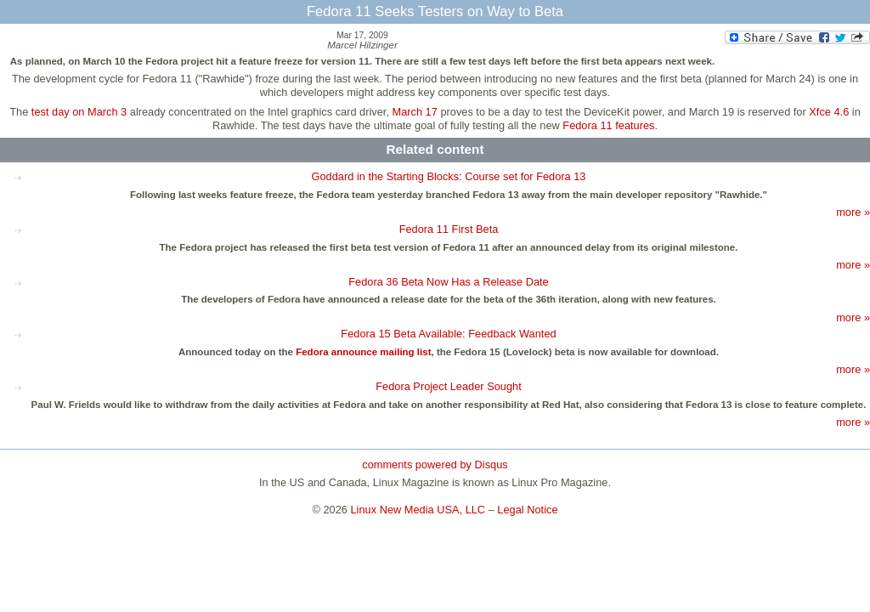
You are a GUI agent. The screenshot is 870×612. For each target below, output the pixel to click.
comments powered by (434, 464)
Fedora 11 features (608, 125)
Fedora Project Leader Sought (448, 386)
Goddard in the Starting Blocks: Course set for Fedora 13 (449, 176)
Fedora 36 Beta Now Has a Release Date (448, 281)
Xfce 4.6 (829, 111)
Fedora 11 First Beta (449, 229)
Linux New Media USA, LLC (418, 509)
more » (853, 212)
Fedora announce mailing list (363, 352)
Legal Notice (527, 509)
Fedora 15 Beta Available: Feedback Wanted (448, 333)
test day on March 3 (79, 111)
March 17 (415, 111)
